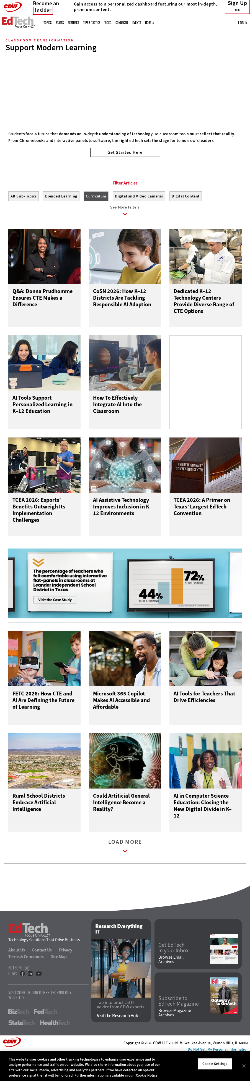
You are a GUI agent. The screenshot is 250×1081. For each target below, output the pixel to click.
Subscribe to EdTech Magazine (178, 1027)
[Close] (244, 1066)
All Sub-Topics (24, 221)
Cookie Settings (214, 1063)
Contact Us (42, 976)
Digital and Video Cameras (139, 221)
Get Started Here (125, 152)
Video (107, 22)
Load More (125, 873)
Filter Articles (125, 208)
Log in (242, 22)
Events (136, 22)
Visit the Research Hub (117, 1041)
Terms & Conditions (26, 983)
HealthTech (55, 1048)
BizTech (18, 1037)
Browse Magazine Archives (174, 1038)
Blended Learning (61, 221)
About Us (16, 976)
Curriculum (96, 221)
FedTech (45, 1037)
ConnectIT (121, 22)
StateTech (21, 1048)
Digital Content (186, 221)
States (60, 22)
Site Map (59, 983)
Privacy (65, 976)
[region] (125, 1066)
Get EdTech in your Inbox (173, 973)
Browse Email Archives (171, 985)
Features (73, 22)
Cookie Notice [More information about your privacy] (147, 1075)
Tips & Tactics (91, 22)
